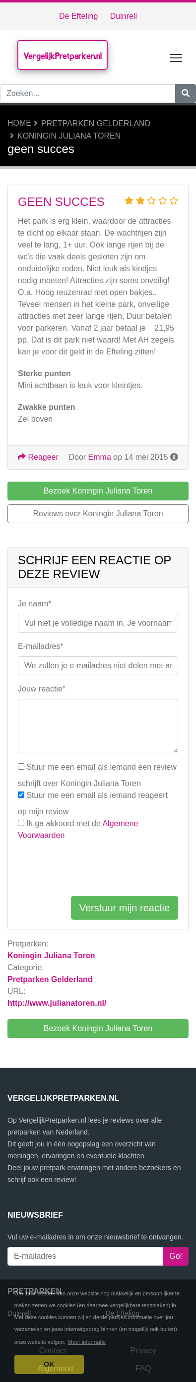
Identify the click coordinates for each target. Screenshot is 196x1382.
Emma (99, 457)
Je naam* (35, 603)
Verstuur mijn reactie (124, 907)
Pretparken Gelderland (95, 123)
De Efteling (78, 16)
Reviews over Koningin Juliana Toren (98, 513)
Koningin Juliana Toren (69, 136)
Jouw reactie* (41, 689)
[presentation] (93, 868)
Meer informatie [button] (87, 1342)
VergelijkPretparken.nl (62, 55)
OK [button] (49, 1364)
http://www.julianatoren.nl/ (56, 1003)
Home (19, 123)
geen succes (61, 201)
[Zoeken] (185, 93)
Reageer (38, 457)
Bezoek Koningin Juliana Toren (98, 1028)
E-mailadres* (41, 646)
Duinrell (123, 16)
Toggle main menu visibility (177, 55)
